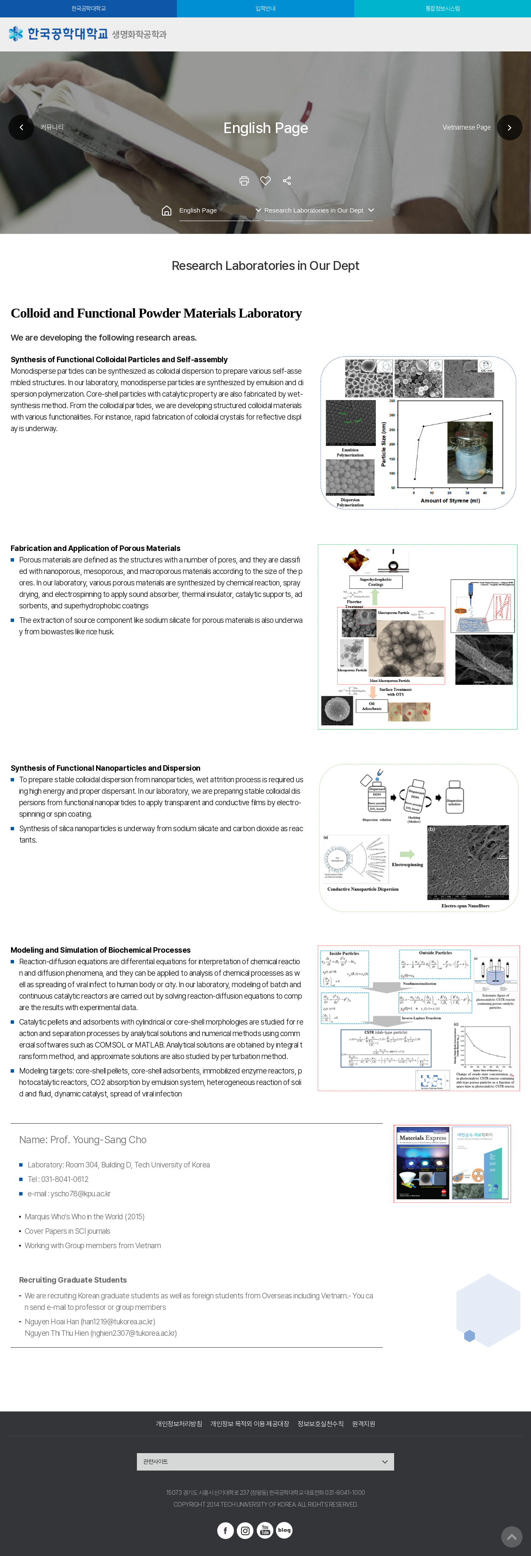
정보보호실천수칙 (321, 1424)
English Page (198, 210)
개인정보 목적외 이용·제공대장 (249, 1424)
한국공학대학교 (88, 8)
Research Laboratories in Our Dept (313, 210)
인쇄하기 (244, 180)
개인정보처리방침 (179, 1424)
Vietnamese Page (467, 127)
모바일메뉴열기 (514, 34)
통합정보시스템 (443, 8)
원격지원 (363, 1424)
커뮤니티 (51, 127)
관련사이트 (155, 1461)
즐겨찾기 (265, 180)
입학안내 (265, 8)
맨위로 (511, 1536)
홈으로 (166, 210)
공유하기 (287, 180)
